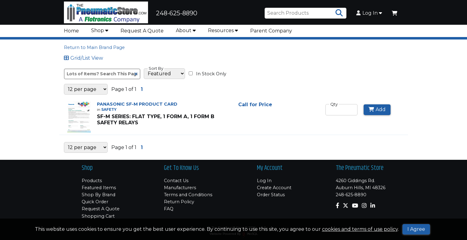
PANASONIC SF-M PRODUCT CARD (137, 104)
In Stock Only (207, 74)
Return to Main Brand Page (94, 47)
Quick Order (95, 201)
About (186, 30)
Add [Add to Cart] (377, 109)
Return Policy (179, 201)
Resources (223, 30)
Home (71, 31)
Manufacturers (180, 187)
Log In (369, 13)
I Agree (416, 229)
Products (92, 180)
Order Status (271, 194)
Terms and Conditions (188, 194)
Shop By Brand (98, 194)
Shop (99, 30)
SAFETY (109, 109)
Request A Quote (142, 31)
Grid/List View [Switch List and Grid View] (83, 58)
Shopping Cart (98, 216)
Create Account (274, 187)
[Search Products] (339, 13)
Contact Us (176, 180)
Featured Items (99, 187)
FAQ (168, 209)
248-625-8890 (351, 194)
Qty (334, 104)
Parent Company (271, 31)
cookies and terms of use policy (360, 229)
